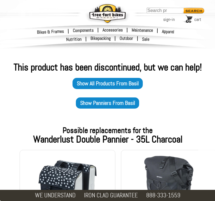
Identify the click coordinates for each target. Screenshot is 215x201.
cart (197, 19)
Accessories (112, 30)
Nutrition (74, 39)
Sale (145, 39)
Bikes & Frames (50, 31)
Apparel (168, 31)
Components (83, 30)
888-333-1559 (163, 195)
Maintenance (142, 30)
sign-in (169, 19)
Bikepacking (100, 38)
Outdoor (126, 38)
